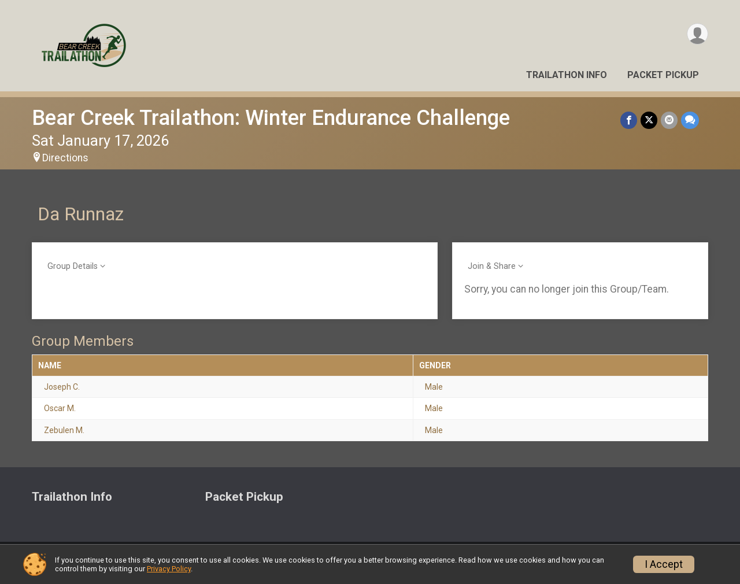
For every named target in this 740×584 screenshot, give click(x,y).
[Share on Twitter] (649, 120)
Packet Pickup (663, 74)
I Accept (664, 564)
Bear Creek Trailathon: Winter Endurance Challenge (271, 117)
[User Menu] (697, 34)
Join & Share (492, 266)
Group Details (72, 266)
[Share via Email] (669, 120)
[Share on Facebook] (628, 120)
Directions (65, 158)
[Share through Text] (690, 120)
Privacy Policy (169, 568)
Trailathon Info (566, 74)
